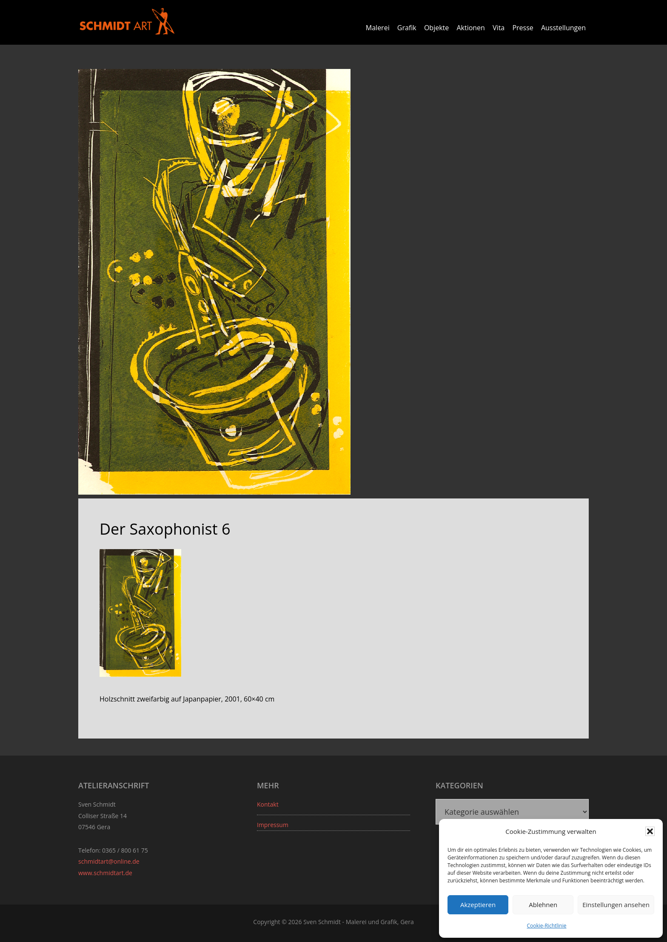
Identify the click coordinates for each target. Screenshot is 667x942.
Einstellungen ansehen (616, 904)
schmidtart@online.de (109, 861)
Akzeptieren (478, 904)
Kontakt (268, 804)
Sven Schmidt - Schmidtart (127, 21)
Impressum (272, 825)
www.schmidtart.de (105, 873)
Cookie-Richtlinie (547, 925)
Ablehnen (543, 904)
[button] (650, 831)
